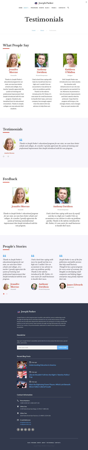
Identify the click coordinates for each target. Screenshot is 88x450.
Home (33, 30)
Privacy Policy (50, 446)
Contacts (57, 442)
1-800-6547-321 (35, 403)
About (42, 30)
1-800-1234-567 (25, 403)
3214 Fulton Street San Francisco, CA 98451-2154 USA (35, 415)
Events (39, 442)
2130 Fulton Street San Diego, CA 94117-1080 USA (34, 409)
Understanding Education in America (42, 365)
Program (33, 442)
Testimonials (50, 442)
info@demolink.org (25, 422)
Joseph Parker (26, 311)
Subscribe (63, 347)
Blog (29, 442)
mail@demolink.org (25, 424)
